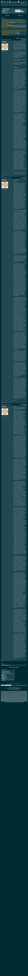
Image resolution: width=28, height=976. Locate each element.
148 (16, 694)
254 (17, 698)
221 (2, 697)
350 (10, 701)
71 (8, 692)
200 (2, 696)
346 (5, 701)
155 (25, 694)
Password (13, 11)
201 (4, 696)
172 (20, 695)
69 (6, 692)
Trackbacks (3, 677)
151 (20, 694)
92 (1, 693)
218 (25, 696)
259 (24, 698)
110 (21, 693)
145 (12, 694)
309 (7, 700)
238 (24, 697)
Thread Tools (23, 38)
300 (22, 699)
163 (9, 695)
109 (20, 693)
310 (9, 700)
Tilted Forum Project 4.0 (20, 26)
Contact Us (14, 685)
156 (26, 694)
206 (10, 696)
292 (12, 699)
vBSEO (17, 688)
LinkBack (17, 38)
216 (22, 696)
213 (19, 696)
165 (11, 695)
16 (11, 691)
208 (12, 696)
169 (16, 695)
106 (16, 693)
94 (3, 693)
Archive (24, 685)
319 (20, 700)
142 (9, 694)
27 (21, 691)
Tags (2, 663)
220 (1, 697)
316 (16, 700)
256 (20, 698)
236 (21, 697)
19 (14, 691)
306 (4, 700)
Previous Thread (12, 667)
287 (6, 699)
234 (19, 697)
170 (17, 695)
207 (11, 696)
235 (20, 697)
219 (26, 696)
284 (2, 699)
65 (3, 692)
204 (7, 696)
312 (11, 700)
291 (11, 699)
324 (26, 700)
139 (5, 694)
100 (8, 693)
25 (19, 691)
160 (5, 695)
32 (25, 691)
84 (20, 692)
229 (12, 697)
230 (14, 697)
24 (18, 691)
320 (21, 700)
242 (2, 698)
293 (14, 699)
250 (12, 698)
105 (15, 693)
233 (17, 697)
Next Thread (16, 667)
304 (1, 700)
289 (9, 699)
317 (17, 700)
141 (7, 694)
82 (18, 692)
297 (19, 699)
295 (16, 699)
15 (10, 691)
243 (4, 698)
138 (4, 694)
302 (25, 699)
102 (11, 693)
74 (11, 692)
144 (11, 694)
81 (17, 692)
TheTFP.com (12, 22)
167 (14, 695)
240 (26, 697)
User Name (13, 10)
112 (23, 693)
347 (6, 701)
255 (19, 698)
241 (1, 698)
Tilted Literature (5, 11)
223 (5, 697)
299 (21, 699)
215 (21, 696)
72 (9, 692)
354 (15, 701)
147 (15, 694)
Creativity (4, 10)
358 (20, 701)
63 (1, 692)
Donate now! (7, 15)
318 (19, 700)
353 (14, 701)
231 (15, 697)
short (9, 665)
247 (9, 698)
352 (12, 701)
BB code (3, 674)
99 (7, 693)
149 (17, 694)
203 (6, 696)
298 (20, 699)
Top (26, 685)
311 (10, 700)
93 (2, 693)
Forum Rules (3, 680)
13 (8, 691)
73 (10, 692)
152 (21, 694)
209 (14, 696)
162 (7, 695)
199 (1, 696)
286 (5, 699)
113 (25, 693)
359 (21, 701)
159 (4, 695)
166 (12, 695)
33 (26, 691)
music (7, 665)
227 (10, 697)
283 (1, 699)
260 (25, 698)
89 (24, 692)
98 (6, 693)
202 (5, 696)
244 (5, 698)
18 (13, 691)
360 (22, 701)
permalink (24, 39)
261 (26, 698)
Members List (20, 15)
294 (15, 699)
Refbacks (3, 678)
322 (24, 700)
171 (19, 695)
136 (1, 694)
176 (25, 695)
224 (6, 697)
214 (20, 696)
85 (21, 692)
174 (22, 695)
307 (5, 700)
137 (2, 694)
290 (10, 699)
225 (7, 697)
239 (25, 697)
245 (6, 698)
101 (10, 693)
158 (2, 695)
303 (26, 699)
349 (9, 701)
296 (17, 699)
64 (2, 692)
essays (3, 665)
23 (17, 691)
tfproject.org (10, 25)
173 (21, 695)
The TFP (17, 33)
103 (12, 693)
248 (10, 698)
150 (19, 694)
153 (22, 694)
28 (22, 691)
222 (4, 697)
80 (16, 692)
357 (19, 701)
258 (22, 698)
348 (7, 701)
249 (11, 698)
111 (22, 693)
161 (6, 695)
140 (6, 694)
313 (12, 700)
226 (9, 697)
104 (13, 693)
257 (21, 698)
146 (14, 694)
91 (26, 692)
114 (26, 693)
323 (25, 700)
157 (1, 695)
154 (24, 694)
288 (7, 699)
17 (12, 691)
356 (17, 701)
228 (11, 697)
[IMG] (2, 675)
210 (15, 696)
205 (9, 696)
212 (17, 696)
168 (15, 695)
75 (12, 692)
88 (23, 692)
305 (2, 700)
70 (7, 692)
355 (16, 701)
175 (24, 695)
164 (10, 695)
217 (24, 696)
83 (19, 692)
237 (22, 697)
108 (18, 693)
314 (14, 700)
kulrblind (4, 41)
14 (9, 691)
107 (17, 693)
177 (26, 695)
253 (16, 698)
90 (25, 692)
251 (14, 698)
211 (16, 696)
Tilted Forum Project (19, 685)
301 (24, 699)
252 (15, 698)
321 (22, 700)
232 (16, 697)
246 (7, 698)
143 (10, 694)
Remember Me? (23, 10)
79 (15, 692)
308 (6, 700)
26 (20, 691)
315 (15, 700)
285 (4, 699)
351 (11, 701)
